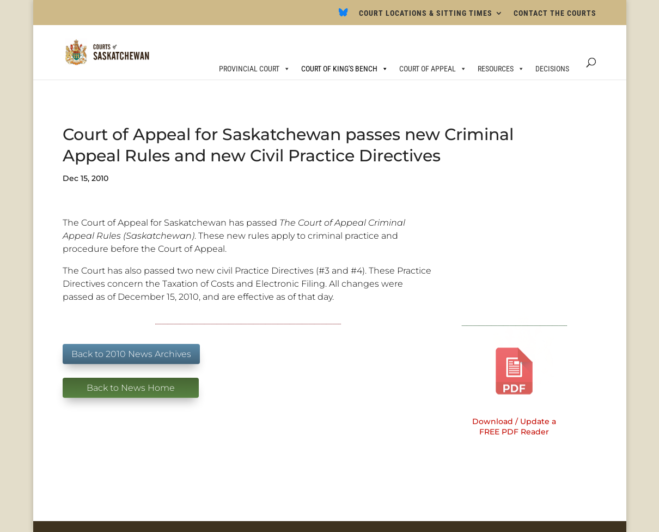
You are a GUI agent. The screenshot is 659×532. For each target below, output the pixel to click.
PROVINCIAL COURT (254, 69)
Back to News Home (131, 388)
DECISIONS (552, 68)
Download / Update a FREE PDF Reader (514, 426)
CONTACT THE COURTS (555, 13)
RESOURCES (501, 69)
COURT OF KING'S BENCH (344, 69)
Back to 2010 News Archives (131, 354)
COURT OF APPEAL (433, 69)
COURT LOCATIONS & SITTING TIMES (425, 13)
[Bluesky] (343, 15)
